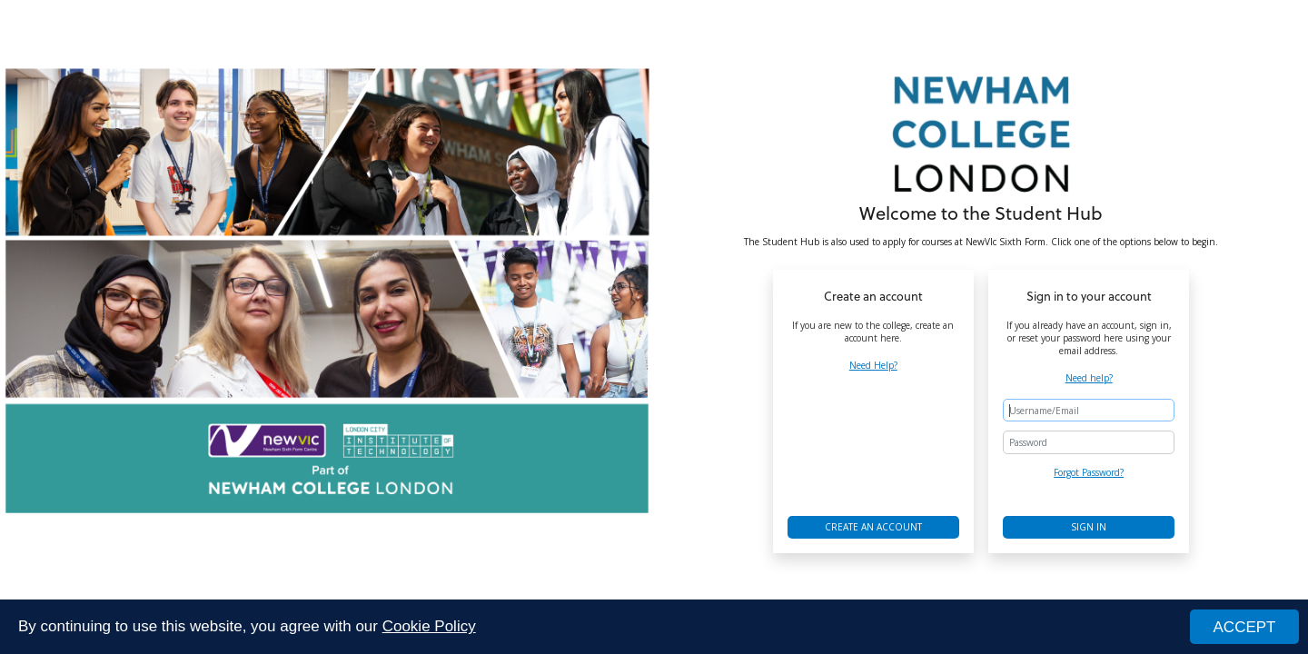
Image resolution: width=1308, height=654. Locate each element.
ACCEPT (1245, 628)
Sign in (1088, 526)
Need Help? (873, 365)
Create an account (873, 526)
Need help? (1089, 378)
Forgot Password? (1089, 472)
